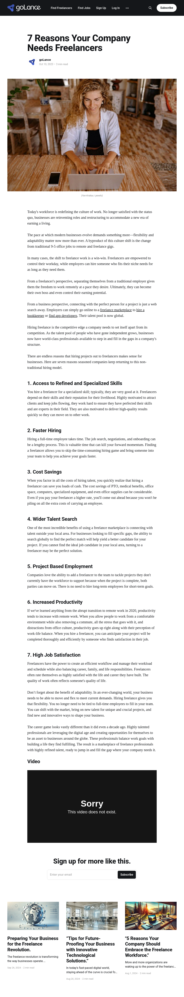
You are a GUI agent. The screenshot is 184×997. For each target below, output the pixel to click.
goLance (45, 60)
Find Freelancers (61, 8)
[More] (127, 8)
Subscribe (166, 8)
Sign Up (101, 8)
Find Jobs (84, 8)
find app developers (63, 316)
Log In (116, 8)
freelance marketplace (116, 310)
